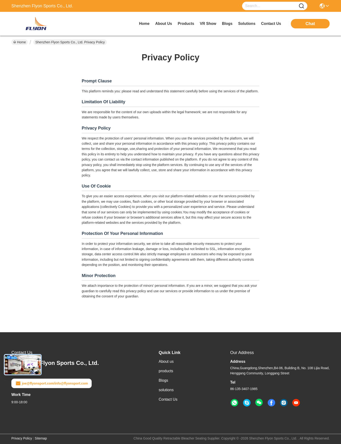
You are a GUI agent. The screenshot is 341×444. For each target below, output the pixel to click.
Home (144, 24)
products (186, 24)
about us (163, 24)
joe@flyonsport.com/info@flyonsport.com (51, 383)
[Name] (301, 6)
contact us (271, 24)
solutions (247, 24)
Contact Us (168, 399)
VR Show (208, 24)
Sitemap (41, 438)
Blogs (163, 380)
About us (166, 361)
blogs (227, 24)
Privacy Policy (21, 438)
